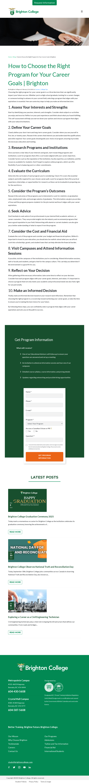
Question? (30, 436)
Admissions (49, 740)
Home (10, 57)
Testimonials (13, 744)
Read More (15, 532)
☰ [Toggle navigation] (82, 11)
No (35, 431)
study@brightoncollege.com (20, 762)
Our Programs (50, 736)
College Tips (44, 89)
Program (30, 420)
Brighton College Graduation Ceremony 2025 (31, 516)
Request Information (44, 2)
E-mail (29, 410)
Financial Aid (49, 747)
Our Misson (13, 736)
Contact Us (13, 751)
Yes (28, 431)
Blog (14, 57)
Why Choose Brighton (17, 740)
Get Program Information (44, 456)
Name (29, 392)
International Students (54, 751)
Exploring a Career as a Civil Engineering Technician (33, 617)
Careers (37, 89)
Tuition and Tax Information (56, 744)
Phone (29, 401)
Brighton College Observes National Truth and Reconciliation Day (41, 566)
